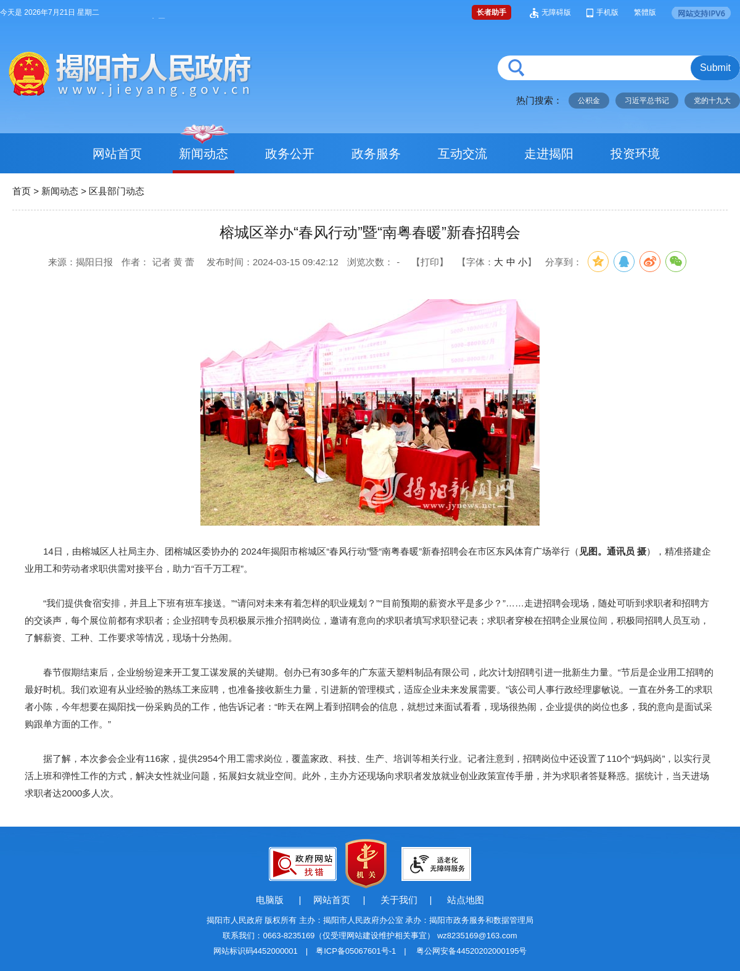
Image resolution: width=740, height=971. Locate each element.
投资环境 (635, 153)
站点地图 (465, 900)
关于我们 (398, 900)
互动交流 (462, 153)
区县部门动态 (116, 191)
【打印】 (429, 262)
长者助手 (491, 12)
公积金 (589, 100)
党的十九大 (712, 100)
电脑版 (270, 900)
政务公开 (289, 153)
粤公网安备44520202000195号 (471, 951)
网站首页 (117, 153)
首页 (21, 191)
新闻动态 (203, 153)
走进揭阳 (549, 153)
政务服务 (376, 153)
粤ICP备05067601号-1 (356, 951)
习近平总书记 (647, 100)
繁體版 (645, 12)
